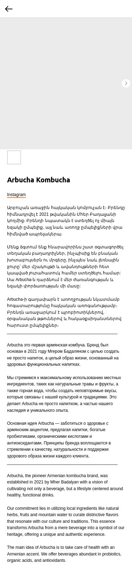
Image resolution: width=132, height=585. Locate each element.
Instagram (16, 194)
